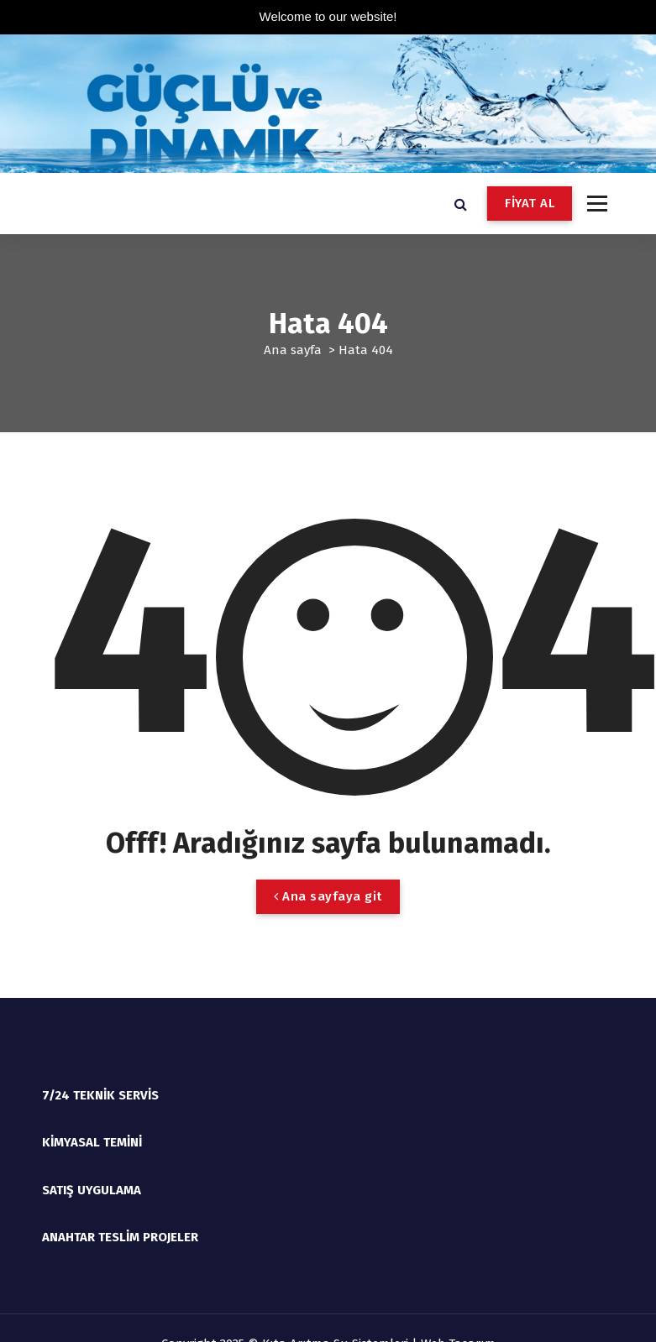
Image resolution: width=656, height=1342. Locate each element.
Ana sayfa (293, 350)
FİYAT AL (529, 203)
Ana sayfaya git (328, 896)
